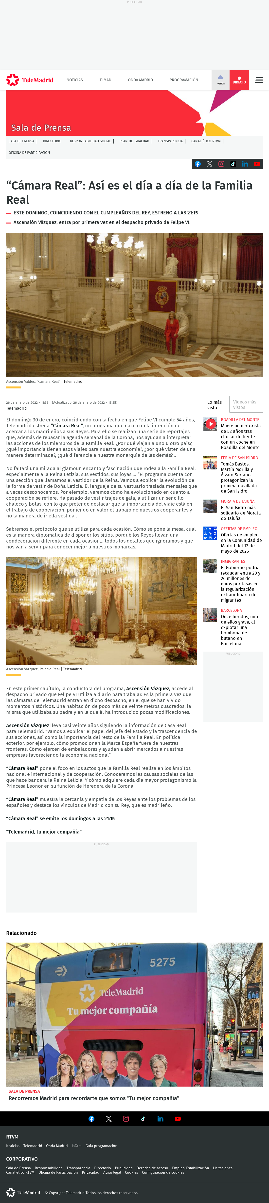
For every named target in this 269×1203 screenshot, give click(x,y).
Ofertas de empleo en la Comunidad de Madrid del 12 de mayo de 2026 (210, 534)
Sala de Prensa (21, 141)
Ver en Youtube (178, 1119)
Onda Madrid (140, 80)
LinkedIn (245, 164)
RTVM (12, 1137)
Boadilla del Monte (240, 420)
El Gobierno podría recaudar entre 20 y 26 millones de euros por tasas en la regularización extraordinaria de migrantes (210, 566)
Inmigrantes (233, 561)
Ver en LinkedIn (160, 1119)
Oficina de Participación (29, 153)
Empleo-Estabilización (190, 1168)
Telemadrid (32, 1146)
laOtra (77, 1146)
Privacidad (90, 1172)
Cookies (131, 1172)
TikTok (233, 164)
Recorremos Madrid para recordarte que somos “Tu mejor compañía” (134, 1015)
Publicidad (124, 1168)
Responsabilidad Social (90, 141)
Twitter (209, 164)
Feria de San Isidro (239, 458)
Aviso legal (112, 1172)
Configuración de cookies (163, 1172)
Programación (184, 80)
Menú (259, 80)
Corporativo (22, 1159)
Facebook (198, 164)
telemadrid (23, 1192)
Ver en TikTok (143, 1120)
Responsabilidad (49, 1168)
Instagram (221, 164)
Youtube (257, 164)
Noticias (75, 80)
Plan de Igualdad (134, 141)
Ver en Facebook (91, 1120)
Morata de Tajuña (237, 501)
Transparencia (170, 141)
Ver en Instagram (126, 1119)
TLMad (105, 80)
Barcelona (231, 610)
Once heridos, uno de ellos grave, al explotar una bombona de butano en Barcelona (210, 615)
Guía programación (101, 1146)
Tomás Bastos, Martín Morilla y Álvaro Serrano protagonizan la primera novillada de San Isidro (210, 463)
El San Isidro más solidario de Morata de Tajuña (210, 506)
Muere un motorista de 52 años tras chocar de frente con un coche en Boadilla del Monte (210, 424)
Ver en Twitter (109, 1120)
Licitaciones (223, 1168)
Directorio (52, 141)
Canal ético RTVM (206, 141)
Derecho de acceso (152, 1168)
